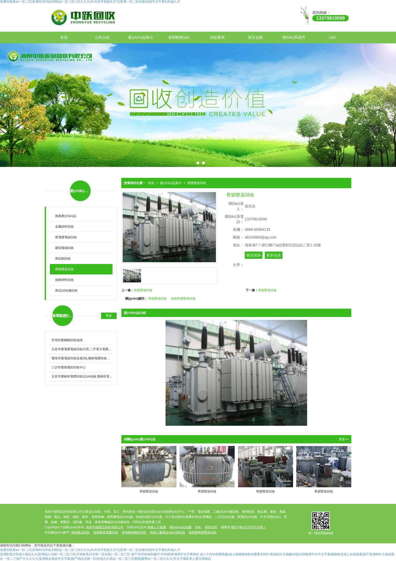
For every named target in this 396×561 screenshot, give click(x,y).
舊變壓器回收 (196, 183)
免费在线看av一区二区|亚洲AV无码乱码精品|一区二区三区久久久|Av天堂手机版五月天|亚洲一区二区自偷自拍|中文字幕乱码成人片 (90, 550)
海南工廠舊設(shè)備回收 (167, 532)
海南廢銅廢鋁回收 (134, 532)
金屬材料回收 (64, 226)
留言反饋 (255, 37)
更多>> (344, 439)
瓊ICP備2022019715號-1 (248, 527)
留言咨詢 (253, 255)
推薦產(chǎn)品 (65, 216)
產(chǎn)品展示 (140, 37)
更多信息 (273, 255)
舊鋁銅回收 (63, 258)
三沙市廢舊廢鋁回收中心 (68, 367)
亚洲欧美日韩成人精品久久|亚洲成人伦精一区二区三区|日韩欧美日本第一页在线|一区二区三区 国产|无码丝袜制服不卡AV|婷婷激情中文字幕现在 (99, 554)
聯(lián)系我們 (293, 37)
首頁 (64, 37)
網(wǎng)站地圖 (180, 527)
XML (198, 527)
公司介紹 (102, 37)
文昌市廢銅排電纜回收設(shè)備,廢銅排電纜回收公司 (82, 376)
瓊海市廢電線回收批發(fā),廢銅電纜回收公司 (82, 358)
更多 (109, 315)
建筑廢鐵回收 (64, 248)
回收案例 (217, 37)
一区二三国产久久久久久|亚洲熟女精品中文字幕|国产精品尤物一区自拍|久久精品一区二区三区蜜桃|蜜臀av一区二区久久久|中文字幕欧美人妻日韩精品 (107, 558)
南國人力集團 (156, 527)
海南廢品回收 (80, 532)
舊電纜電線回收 (66, 237)
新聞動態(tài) (178, 37)
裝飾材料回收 (64, 280)
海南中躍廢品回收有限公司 (104, 527)
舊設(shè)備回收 (66, 290)
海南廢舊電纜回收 (105, 532)
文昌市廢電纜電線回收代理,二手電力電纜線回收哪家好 (82, 349)
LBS (332, 37)
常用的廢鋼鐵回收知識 (67, 340)
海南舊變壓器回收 (183, 298)
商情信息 (211, 527)
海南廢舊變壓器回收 (203, 532)
